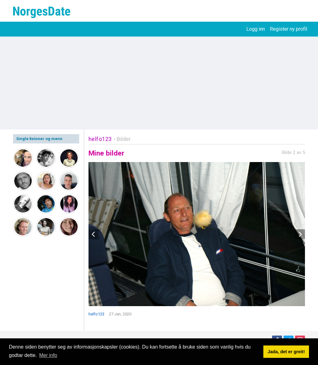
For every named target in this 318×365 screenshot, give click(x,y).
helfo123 (100, 139)
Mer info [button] (48, 355)
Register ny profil (288, 29)
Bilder (124, 139)
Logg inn (255, 29)
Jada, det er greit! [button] (286, 351)
